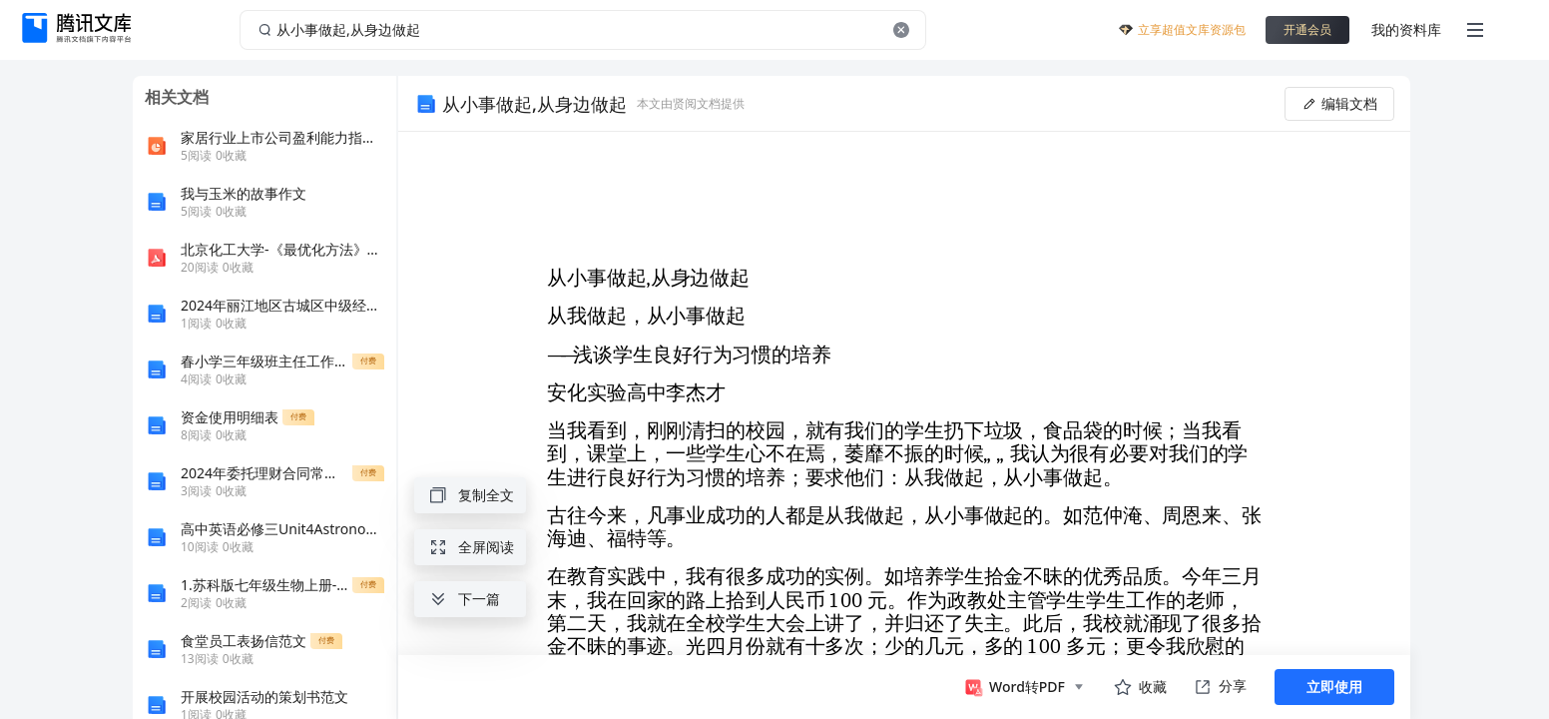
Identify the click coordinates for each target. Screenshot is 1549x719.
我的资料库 (1406, 29)
